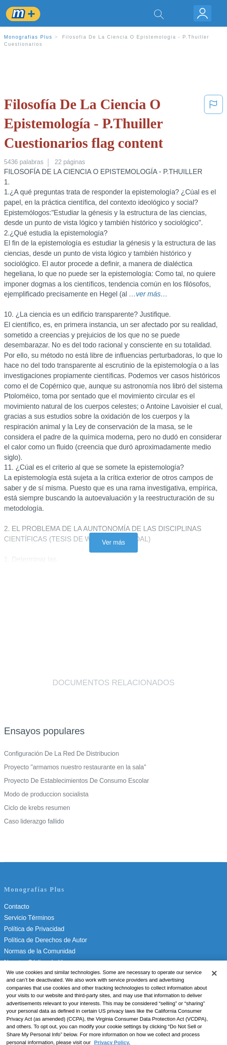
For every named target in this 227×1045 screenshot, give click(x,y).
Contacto (16, 906)
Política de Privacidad (34, 928)
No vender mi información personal (53, 973)
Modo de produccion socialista (46, 794)
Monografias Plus (28, 37)
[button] (213, 125)
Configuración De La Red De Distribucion (61, 753)
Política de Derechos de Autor (45, 940)
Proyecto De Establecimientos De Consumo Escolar (76, 780)
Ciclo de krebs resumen (37, 807)
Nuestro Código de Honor (39, 962)
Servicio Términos (29, 917)
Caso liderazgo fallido (34, 821)
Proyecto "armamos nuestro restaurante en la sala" (75, 767)
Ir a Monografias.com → (39, 995)
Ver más (113, 542)
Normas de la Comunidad (39, 951)
